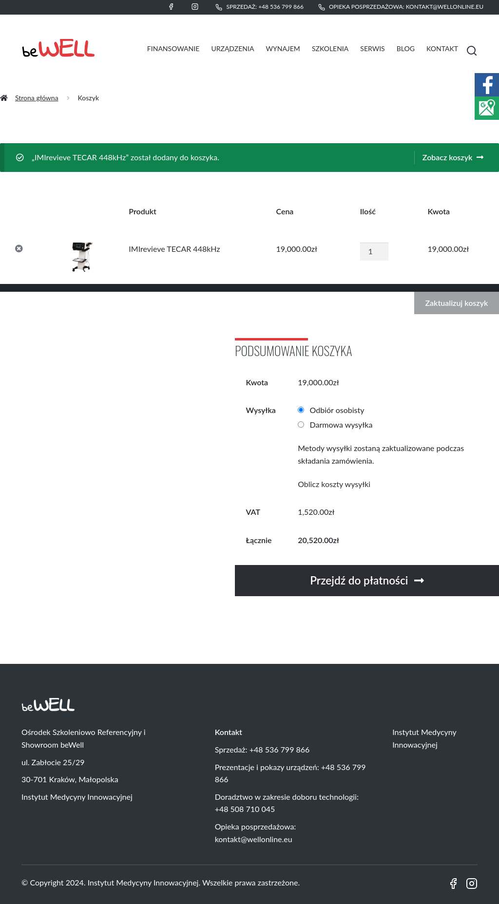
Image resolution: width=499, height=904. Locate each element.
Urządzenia (232, 48)
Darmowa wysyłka (341, 424)
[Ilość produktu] (374, 251)
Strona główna (36, 98)
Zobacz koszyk (447, 157)
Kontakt (442, 48)
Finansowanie (173, 48)
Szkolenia (330, 48)
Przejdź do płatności (359, 580)
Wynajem (283, 48)
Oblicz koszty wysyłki (334, 484)
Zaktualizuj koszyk (456, 302)
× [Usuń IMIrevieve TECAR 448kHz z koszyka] (19, 249)
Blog (406, 48)
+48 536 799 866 (281, 6)
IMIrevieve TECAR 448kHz (174, 248)
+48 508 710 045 (245, 808)
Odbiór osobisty (337, 409)
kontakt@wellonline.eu (444, 6)
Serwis (372, 48)
